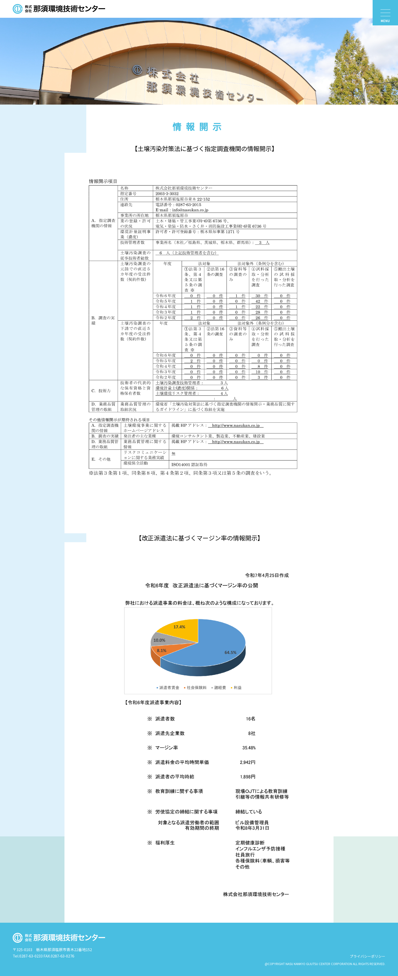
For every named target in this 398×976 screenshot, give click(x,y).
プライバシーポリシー (367, 956)
